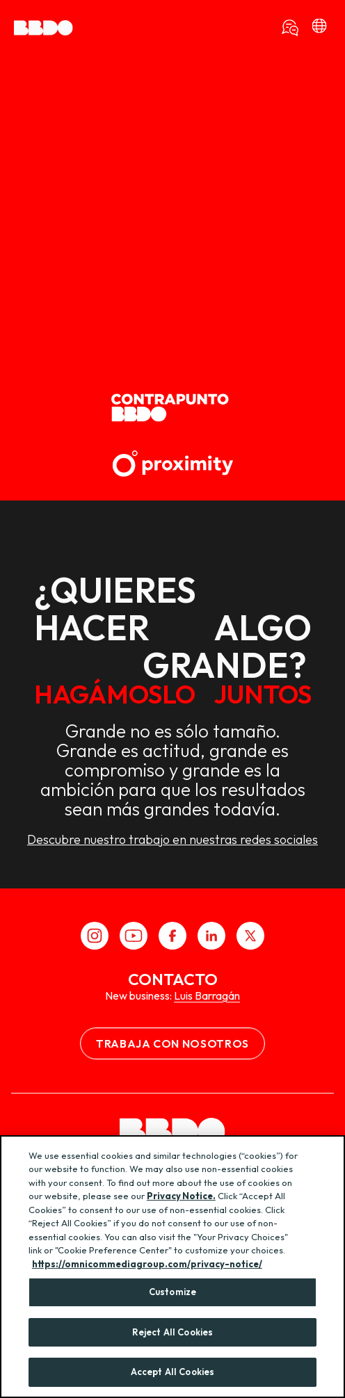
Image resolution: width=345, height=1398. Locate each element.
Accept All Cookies (172, 1371)
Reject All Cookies (172, 1332)
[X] (250, 936)
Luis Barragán (207, 995)
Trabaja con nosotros (172, 1043)
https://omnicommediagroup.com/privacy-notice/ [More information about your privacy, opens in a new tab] (147, 1263)
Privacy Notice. (181, 1195)
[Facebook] (172, 936)
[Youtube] (133, 936)
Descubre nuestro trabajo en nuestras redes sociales (172, 840)
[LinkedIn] (211, 936)
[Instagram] (95, 936)
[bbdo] (319, 27)
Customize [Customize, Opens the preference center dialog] (172, 1291)
